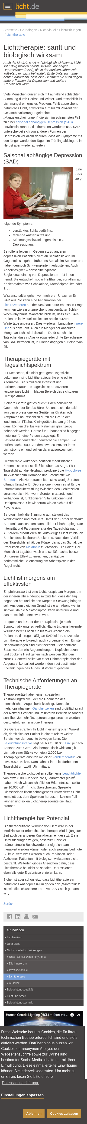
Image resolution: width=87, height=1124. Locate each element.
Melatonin (33, 547)
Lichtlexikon (14, 937)
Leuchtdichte (71, 773)
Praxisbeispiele (18, 970)
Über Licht (13, 943)
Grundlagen (28, 30)
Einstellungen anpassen (22, 1095)
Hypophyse (73, 470)
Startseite (10, 30)
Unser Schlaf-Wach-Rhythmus (27, 956)
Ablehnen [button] (34, 1113)
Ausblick (14, 983)
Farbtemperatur (63, 757)
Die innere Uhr (18, 963)
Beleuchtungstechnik (20, 1002)
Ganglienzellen (43, 708)
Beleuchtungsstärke (17, 743)
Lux (68, 743)
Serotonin (10, 480)
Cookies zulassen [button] (64, 1113)
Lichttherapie (15, 34)
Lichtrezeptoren (14, 305)
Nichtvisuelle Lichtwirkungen (60, 30)
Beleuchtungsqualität (20, 989)
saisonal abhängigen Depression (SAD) (44, 122)
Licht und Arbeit (16, 996)
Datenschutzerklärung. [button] (20, 1083)
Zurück (8, 904)
